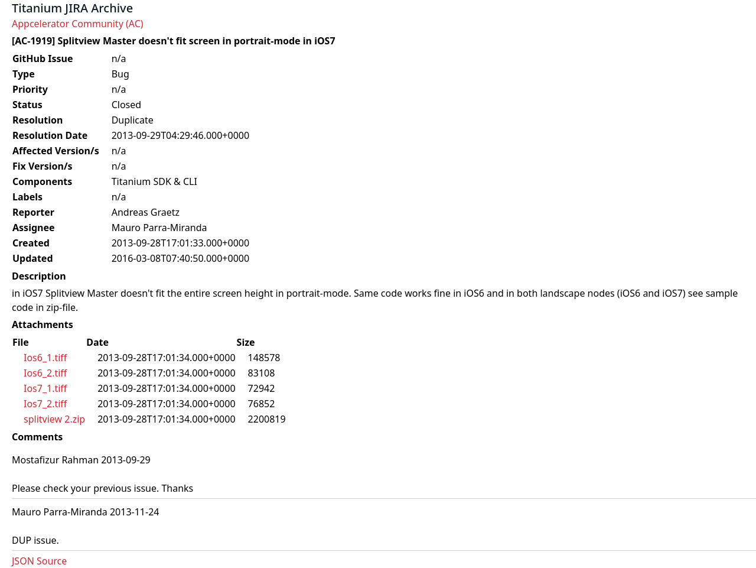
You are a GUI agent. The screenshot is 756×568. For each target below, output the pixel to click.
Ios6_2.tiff (45, 372)
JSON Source (39, 560)
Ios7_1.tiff (45, 388)
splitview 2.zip (54, 419)
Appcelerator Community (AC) (78, 23)
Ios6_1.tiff (45, 357)
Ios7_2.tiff (45, 403)
